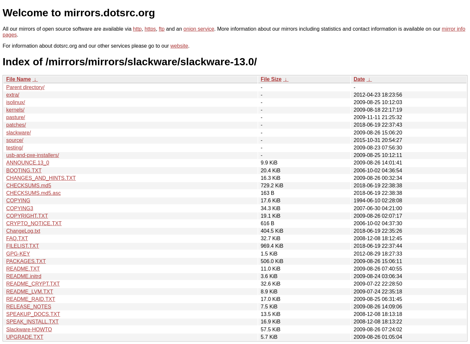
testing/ (14, 147)
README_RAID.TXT (30, 299)
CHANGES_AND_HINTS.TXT (41, 178)
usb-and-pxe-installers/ (32, 155)
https (150, 29)
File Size (271, 79)
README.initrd (23, 276)
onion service (198, 29)
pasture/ (15, 117)
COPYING (18, 200)
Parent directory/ (25, 87)
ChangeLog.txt (23, 231)
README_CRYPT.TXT (33, 284)
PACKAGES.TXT (26, 261)
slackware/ (18, 132)
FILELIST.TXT (22, 246)
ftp (161, 29)
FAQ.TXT (17, 238)
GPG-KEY (18, 254)
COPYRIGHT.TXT (27, 216)
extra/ (12, 95)
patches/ (16, 125)
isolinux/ (15, 102)
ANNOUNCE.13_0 (27, 162)
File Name (18, 79)
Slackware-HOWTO (29, 329)
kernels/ (15, 110)
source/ (14, 140)
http (137, 29)
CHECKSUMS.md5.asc (33, 193)
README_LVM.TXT (29, 291)
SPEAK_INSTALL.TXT (32, 321)
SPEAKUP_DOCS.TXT (33, 314)
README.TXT (23, 269)
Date (359, 79)
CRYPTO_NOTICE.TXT (34, 223)
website (179, 46)
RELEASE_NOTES (28, 306)
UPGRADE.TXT (24, 337)
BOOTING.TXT (23, 170)
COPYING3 (19, 208)
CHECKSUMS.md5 (28, 185)
